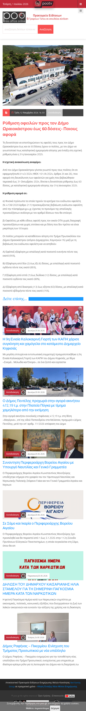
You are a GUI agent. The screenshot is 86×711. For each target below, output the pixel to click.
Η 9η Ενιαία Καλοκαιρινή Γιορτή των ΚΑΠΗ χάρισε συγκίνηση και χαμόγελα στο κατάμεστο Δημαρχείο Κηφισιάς (42, 343)
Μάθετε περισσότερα (37, 709)
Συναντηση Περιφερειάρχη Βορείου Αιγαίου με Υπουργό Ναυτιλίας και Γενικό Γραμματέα (38, 465)
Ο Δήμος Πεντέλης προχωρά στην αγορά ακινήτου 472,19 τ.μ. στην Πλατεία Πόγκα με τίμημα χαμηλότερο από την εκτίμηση (41, 405)
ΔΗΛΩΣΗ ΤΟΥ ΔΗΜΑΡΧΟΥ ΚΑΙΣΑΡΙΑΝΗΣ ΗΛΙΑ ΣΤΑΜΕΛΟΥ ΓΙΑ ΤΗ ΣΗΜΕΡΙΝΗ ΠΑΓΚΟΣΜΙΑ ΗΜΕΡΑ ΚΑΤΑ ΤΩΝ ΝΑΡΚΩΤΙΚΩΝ (41, 588)
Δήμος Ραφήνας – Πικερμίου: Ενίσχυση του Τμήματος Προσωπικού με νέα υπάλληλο (36, 648)
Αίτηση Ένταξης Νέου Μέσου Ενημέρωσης (57, 686)
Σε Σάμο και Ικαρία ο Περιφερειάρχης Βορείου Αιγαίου (38, 526)
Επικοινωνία (57, 695)
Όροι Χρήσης (44, 695)
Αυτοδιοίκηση (54, 112)
